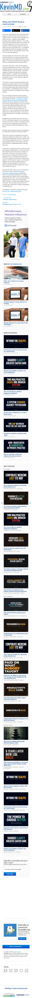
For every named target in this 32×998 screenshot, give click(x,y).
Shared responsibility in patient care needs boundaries (15, 371)
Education (15, 744)
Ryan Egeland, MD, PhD (10, 700)
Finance (16, 830)
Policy (18, 551)
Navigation (22, 14)
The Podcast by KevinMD (11, 680)
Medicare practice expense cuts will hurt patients (15, 548)
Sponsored (7, 768)
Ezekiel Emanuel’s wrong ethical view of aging (15, 302)
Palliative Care (12, 194)
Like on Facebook (5, 970)
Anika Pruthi (7, 744)
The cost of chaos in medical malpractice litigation (12, 392)
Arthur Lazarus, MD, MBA (11, 789)
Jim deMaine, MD (6, 26)
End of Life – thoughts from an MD (12, 191)
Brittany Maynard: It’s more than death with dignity (16, 323)
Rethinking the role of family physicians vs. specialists (16, 634)
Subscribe (9, 874)
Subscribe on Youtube (21, 970)
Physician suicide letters (16, 198)
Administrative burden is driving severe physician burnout (16, 719)
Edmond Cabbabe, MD (10, 488)
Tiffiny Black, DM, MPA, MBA (11, 593)
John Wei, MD (7, 509)
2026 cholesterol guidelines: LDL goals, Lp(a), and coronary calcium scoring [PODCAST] (16, 763)
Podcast (21, 680)
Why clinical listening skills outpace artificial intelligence (15, 698)
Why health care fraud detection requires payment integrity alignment (15, 590)
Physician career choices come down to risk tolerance (16, 828)
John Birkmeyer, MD (9, 551)
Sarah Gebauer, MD (9, 457)
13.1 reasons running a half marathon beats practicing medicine (15, 507)
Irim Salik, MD (8, 572)
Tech (19, 700)
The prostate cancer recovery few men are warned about (15, 350)
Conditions (16, 572)
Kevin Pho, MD (17, 951)
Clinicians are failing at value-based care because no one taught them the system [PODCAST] (15, 677)
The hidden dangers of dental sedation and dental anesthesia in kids (16, 569)
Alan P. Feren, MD (9, 374)
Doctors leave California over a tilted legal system (15, 413)
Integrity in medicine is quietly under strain (15, 434)
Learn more (22, 938)
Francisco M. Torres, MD (11, 353)
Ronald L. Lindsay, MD (10, 636)
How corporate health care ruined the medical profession (15, 486)
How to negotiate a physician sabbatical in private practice (13, 455)
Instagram (26, 970)
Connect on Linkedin (16, 970)
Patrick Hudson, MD (9, 436)
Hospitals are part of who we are (15, 203)
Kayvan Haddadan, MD (10, 415)
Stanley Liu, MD (8, 830)
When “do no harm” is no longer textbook (14, 281)
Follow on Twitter (10, 970)
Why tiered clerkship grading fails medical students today (14, 742)
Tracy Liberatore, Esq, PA (11, 615)
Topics (9, 14)
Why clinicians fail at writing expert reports (15, 613)
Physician (15, 26)
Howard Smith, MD (9, 394)
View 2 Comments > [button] (16, 946)
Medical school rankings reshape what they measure (15, 786)
